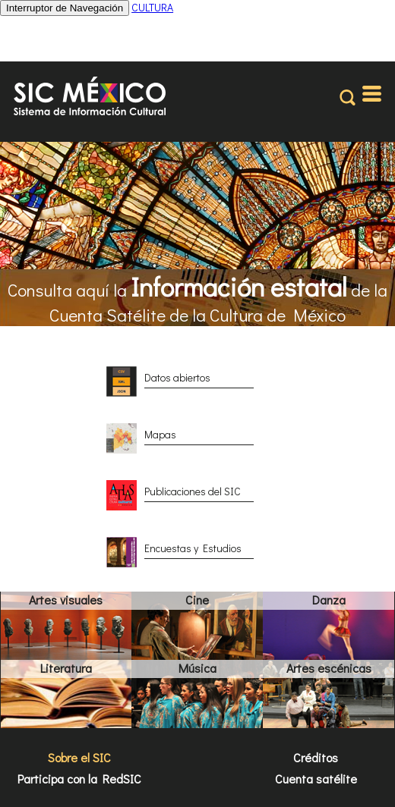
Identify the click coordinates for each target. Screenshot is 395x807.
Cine (197, 600)
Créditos (315, 757)
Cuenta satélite (316, 779)
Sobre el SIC (79, 757)
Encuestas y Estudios (193, 548)
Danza (329, 600)
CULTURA (152, 7)
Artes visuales (66, 600)
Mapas (160, 434)
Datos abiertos (177, 377)
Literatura (66, 668)
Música (197, 668)
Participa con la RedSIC (79, 779)
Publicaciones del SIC (192, 491)
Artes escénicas (328, 668)
